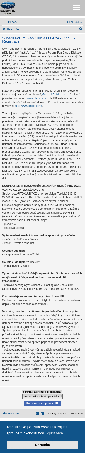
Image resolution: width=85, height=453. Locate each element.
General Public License (56, 94)
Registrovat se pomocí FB (42, 403)
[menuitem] (12, 22)
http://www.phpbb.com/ (28, 105)
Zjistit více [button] (55, 433)
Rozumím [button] (42, 445)
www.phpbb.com (37, 98)
